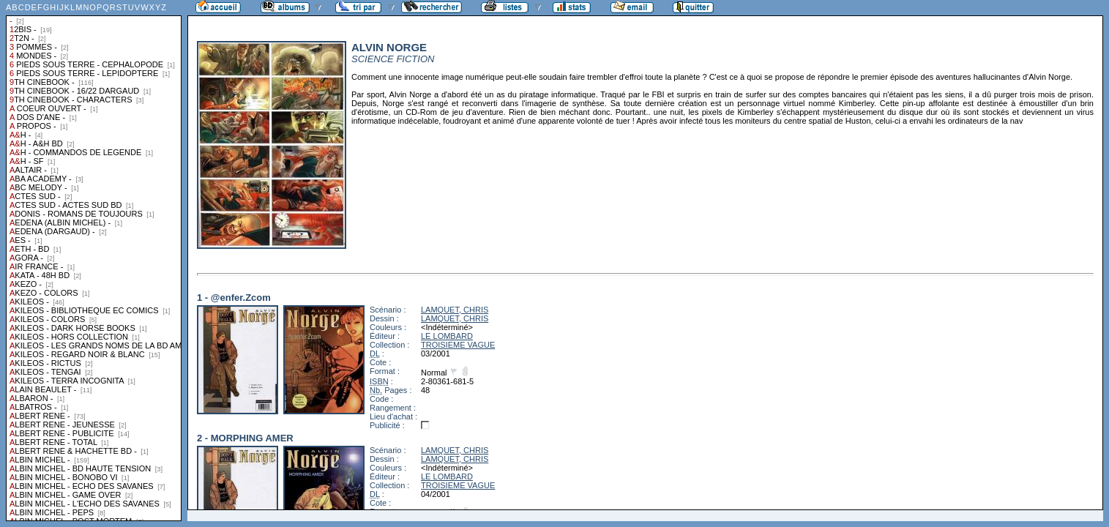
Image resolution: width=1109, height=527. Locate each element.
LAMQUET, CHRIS (454, 309)
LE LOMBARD (447, 336)
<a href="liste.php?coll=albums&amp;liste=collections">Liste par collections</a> (94, 260)
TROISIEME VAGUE (458, 344)
